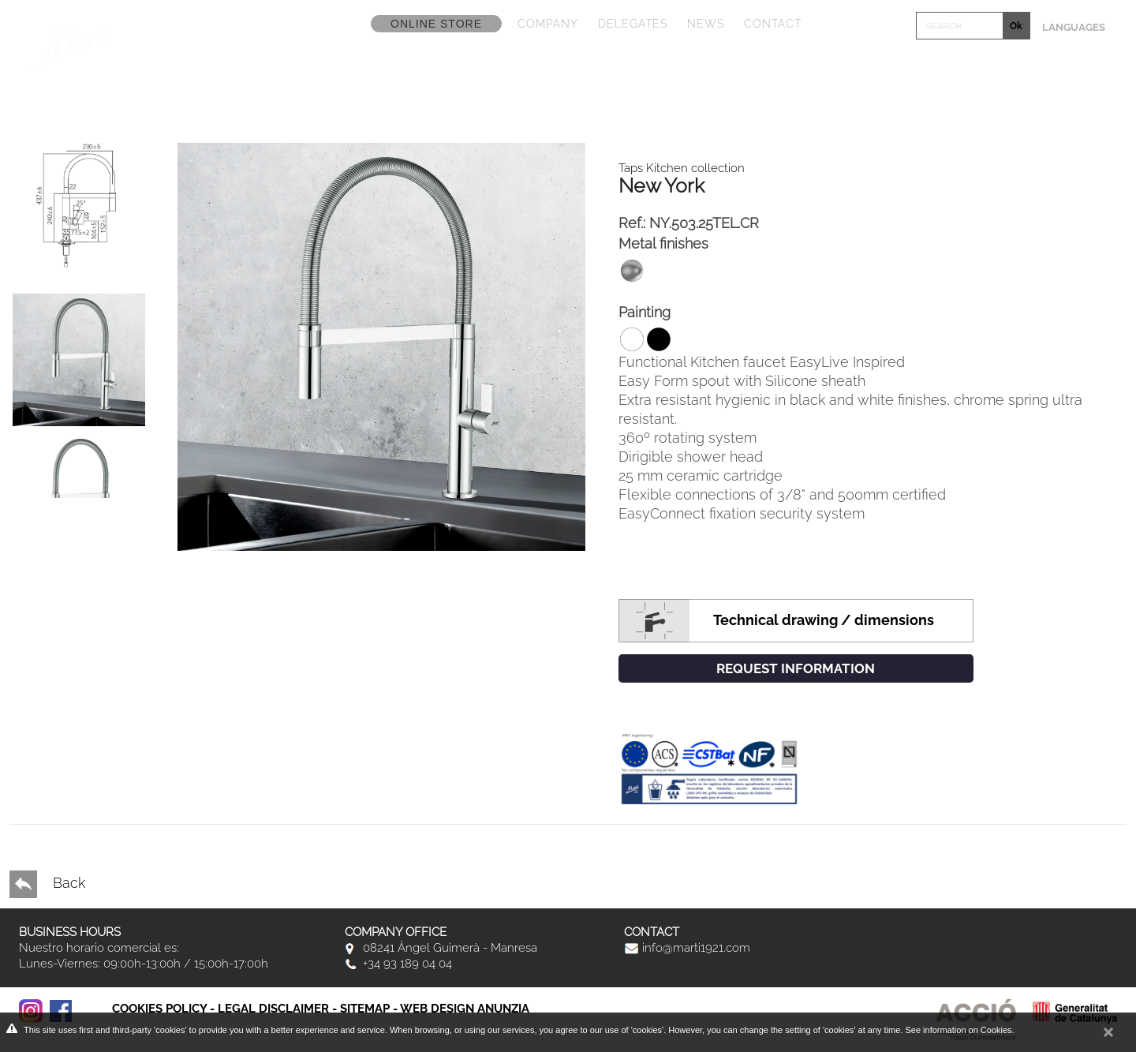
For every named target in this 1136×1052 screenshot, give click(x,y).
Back (47, 884)
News (705, 23)
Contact (773, 23)
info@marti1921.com (687, 948)
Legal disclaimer (273, 1008)
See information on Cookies (958, 1030)
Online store (436, 23)
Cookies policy (159, 1008)
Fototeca (797, 66)
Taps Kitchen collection (681, 168)
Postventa (1054, 66)
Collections (441, 66)
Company (548, 23)
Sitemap (365, 1008)
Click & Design (924, 66)
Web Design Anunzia (464, 1008)
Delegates (632, 23)
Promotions (678, 66)
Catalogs (560, 66)
